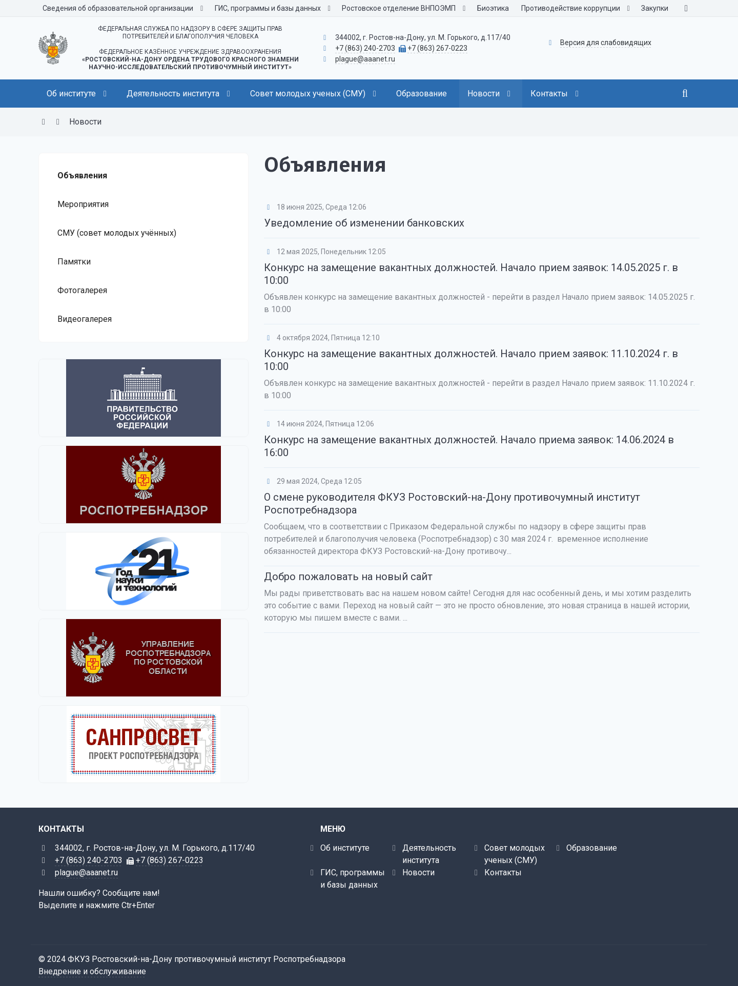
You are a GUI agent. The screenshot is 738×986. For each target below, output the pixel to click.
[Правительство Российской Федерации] (143, 398)
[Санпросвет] (143, 744)
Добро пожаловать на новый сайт (348, 576)
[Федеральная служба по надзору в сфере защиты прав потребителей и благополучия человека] (143, 484)
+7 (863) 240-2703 (365, 48)
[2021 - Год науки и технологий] (143, 571)
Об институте (345, 848)
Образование (591, 848)
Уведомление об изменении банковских (364, 223)
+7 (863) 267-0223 (437, 48)
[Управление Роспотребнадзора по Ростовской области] (143, 657)
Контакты (503, 872)
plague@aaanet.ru (365, 59)
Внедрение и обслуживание (92, 971)
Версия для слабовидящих (605, 42)
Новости (418, 872)
